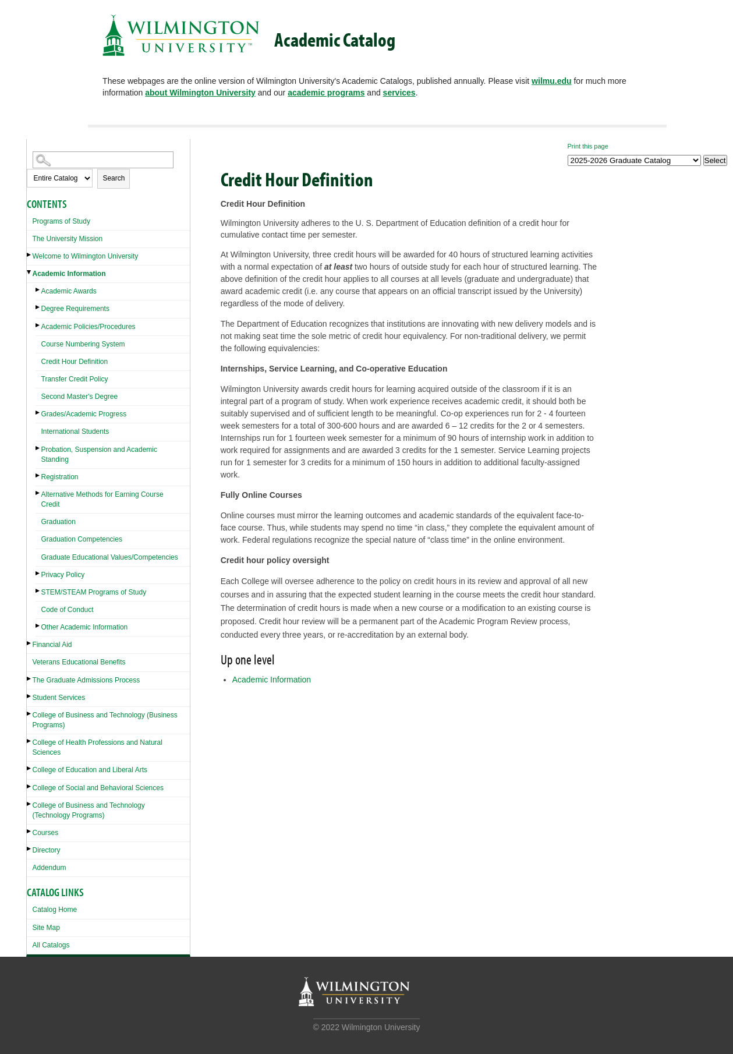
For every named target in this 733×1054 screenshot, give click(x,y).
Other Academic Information (84, 627)
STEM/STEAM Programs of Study (94, 592)
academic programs (326, 92)
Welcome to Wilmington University (86, 256)
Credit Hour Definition (74, 362)
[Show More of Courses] (30, 831)
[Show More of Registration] (38, 475)
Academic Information (69, 274)
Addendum (49, 868)
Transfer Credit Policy (74, 379)
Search (113, 178)
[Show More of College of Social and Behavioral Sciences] (30, 786)
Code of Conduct (67, 610)
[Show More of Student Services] (30, 696)
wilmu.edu (551, 81)
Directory (47, 850)
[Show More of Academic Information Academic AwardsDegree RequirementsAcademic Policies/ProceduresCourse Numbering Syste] (30, 272)
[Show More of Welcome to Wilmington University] (30, 254)
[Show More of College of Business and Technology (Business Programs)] (30, 713)
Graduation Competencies (81, 539)
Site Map (46, 928)
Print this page (588, 146)
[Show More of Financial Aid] (30, 643)
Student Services (59, 698)
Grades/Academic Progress (84, 414)
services (399, 92)
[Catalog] (634, 160)
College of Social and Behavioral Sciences (98, 788)
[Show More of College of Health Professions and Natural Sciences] (30, 741)
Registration (60, 477)
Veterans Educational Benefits (79, 662)
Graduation (58, 522)
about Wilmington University (200, 92)
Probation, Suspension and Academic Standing (99, 454)
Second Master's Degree (79, 396)
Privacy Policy (63, 575)
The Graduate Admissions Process (86, 680)
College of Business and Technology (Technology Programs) (89, 810)
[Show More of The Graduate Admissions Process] (30, 678)
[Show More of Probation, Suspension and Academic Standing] (38, 448)
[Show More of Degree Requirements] (38, 307)
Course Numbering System (83, 344)
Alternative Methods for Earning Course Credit (102, 499)
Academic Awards (69, 291)
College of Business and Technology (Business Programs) (105, 720)
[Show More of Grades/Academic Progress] (38, 412)
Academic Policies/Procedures (88, 327)
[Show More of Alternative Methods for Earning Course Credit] (38, 493)
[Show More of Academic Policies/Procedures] (38, 325)
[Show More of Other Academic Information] (38, 625)
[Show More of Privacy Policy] (38, 573)
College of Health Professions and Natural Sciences (97, 747)
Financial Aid (52, 645)
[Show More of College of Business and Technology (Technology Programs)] (30, 804)
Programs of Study (61, 221)
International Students (75, 431)
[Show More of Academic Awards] (38, 289)
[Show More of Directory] (30, 848)
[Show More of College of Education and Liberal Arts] (30, 768)
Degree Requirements (75, 309)
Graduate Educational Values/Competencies (109, 557)
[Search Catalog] (103, 159)
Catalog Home (55, 910)
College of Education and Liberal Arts (90, 770)
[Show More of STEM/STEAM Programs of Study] (38, 590)
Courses (46, 833)
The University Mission (68, 239)
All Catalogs (51, 945)
